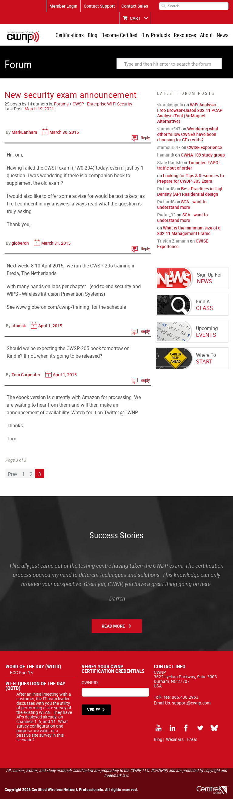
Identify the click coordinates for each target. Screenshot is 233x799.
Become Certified (119, 35)
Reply (145, 137)
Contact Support (99, 6)
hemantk (165, 155)
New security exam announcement (71, 94)
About (206, 35)
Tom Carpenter (26, 374)
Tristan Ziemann (173, 241)
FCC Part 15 (21, 672)
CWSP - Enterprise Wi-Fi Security (102, 104)
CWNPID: (90, 682)
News (222, 35)
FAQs (192, 739)
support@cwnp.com (191, 703)
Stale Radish (169, 162)
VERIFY (93, 709)
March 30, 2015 (64, 132)
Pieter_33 (166, 215)
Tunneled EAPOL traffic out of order (189, 165)
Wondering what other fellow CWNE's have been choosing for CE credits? (187, 134)
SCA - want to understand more (182, 204)
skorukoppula (170, 105)
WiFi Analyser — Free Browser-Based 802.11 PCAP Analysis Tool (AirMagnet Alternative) (189, 113)
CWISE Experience (204, 147)
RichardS (165, 188)
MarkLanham (24, 132)
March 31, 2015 (56, 243)
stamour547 (169, 129)
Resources (185, 35)
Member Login (63, 6)
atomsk (19, 326)
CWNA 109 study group (203, 155)
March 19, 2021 (39, 109)
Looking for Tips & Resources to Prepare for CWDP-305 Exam (190, 178)
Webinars (175, 739)
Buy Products (155, 35)
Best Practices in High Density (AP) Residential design (190, 191)
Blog (92, 35)
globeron (20, 243)
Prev (12, 474)
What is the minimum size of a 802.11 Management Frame (189, 230)
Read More (113, 626)
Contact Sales (134, 6)
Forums (61, 104)
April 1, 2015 (50, 326)
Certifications (70, 35)
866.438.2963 (185, 697)
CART (135, 18)
